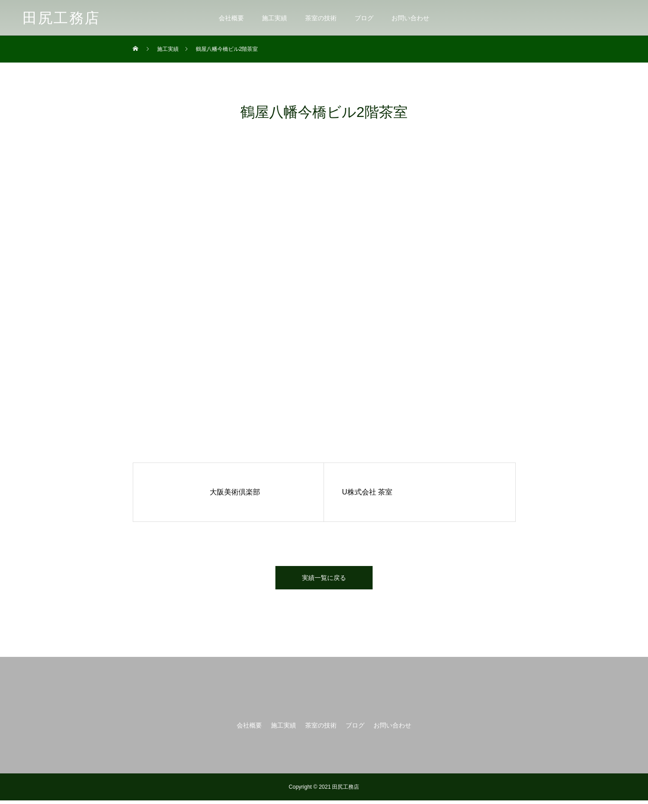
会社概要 (231, 18)
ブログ (364, 18)
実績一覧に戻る (324, 579)
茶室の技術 (321, 18)
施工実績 (274, 18)
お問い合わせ (410, 18)
